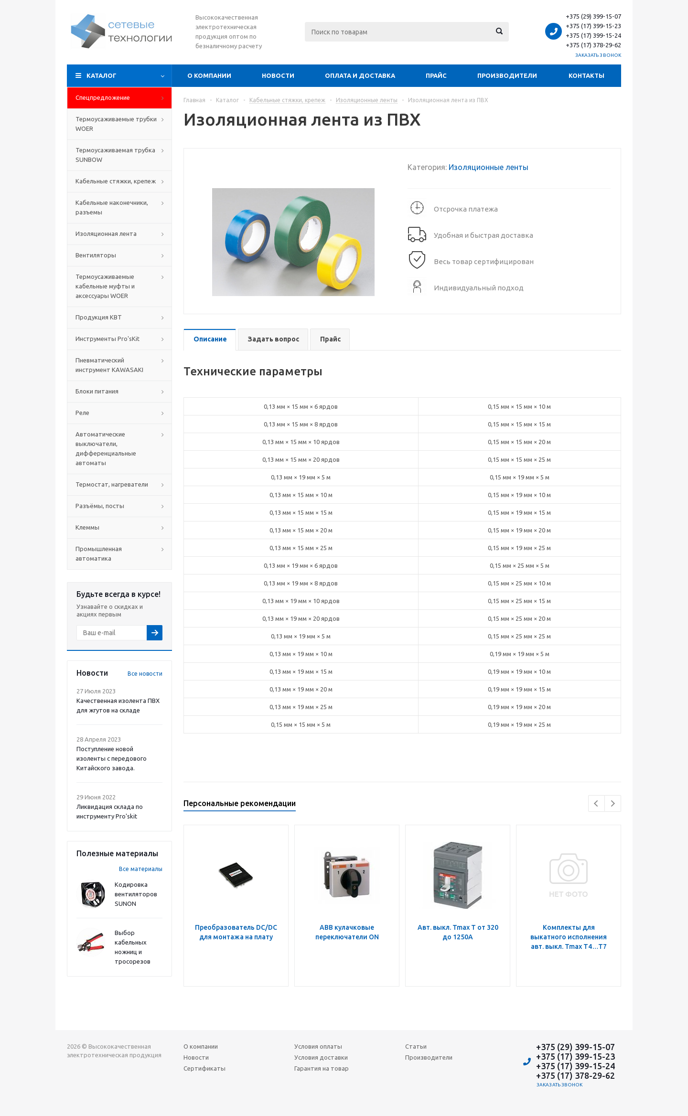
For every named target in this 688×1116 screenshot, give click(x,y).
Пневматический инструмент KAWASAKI (109, 365)
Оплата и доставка (360, 75)
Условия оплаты (318, 1046)
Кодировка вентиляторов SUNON (136, 894)
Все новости (145, 673)
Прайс (436, 75)
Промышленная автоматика (98, 553)
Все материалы (140, 869)
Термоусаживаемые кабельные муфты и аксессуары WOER (105, 286)
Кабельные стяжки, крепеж (115, 181)
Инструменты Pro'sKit (107, 338)
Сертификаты (204, 1068)
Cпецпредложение (102, 97)
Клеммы (87, 527)
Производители (507, 75)
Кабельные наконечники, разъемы (111, 207)
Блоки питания (96, 391)
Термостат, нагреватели (111, 484)
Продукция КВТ (98, 317)
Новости (278, 75)
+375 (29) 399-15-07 (593, 16)
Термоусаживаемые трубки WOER (116, 124)
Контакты (586, 75)
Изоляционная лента (106, 233)
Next (613, 803)
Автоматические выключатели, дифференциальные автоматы (105, 448)
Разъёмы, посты (99, 505)
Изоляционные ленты (488, 167)
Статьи (416, 1046)
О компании (209, 75)
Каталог (101, 75)
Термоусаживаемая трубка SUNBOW (115, 155)
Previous (596, 803)
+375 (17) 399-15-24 (593, 35)
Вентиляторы (95, 255)
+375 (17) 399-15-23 (593, 25)
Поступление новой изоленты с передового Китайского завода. (111, 758)
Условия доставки (321, 1057)
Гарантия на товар (321, 1068)
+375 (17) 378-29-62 (593, 45)
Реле (82, 412)
